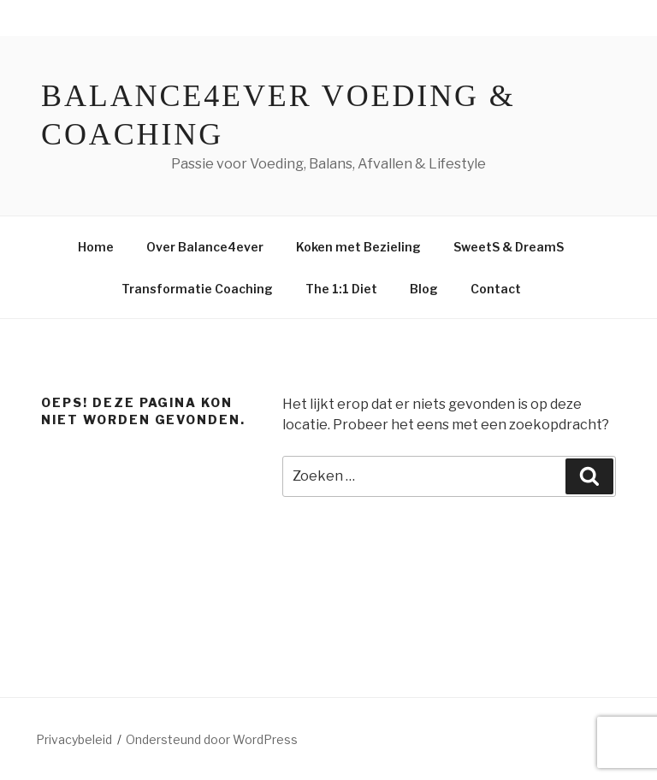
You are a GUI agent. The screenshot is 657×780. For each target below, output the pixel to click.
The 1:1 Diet (341, 288)
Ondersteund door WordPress (212, 739)
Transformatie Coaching (197, 288)
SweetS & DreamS (508, 246)
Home (96, 246)
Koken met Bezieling (358, 246)
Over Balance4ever (204, 246)
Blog (424, 288)
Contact (496, 288)
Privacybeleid (74, 739)
